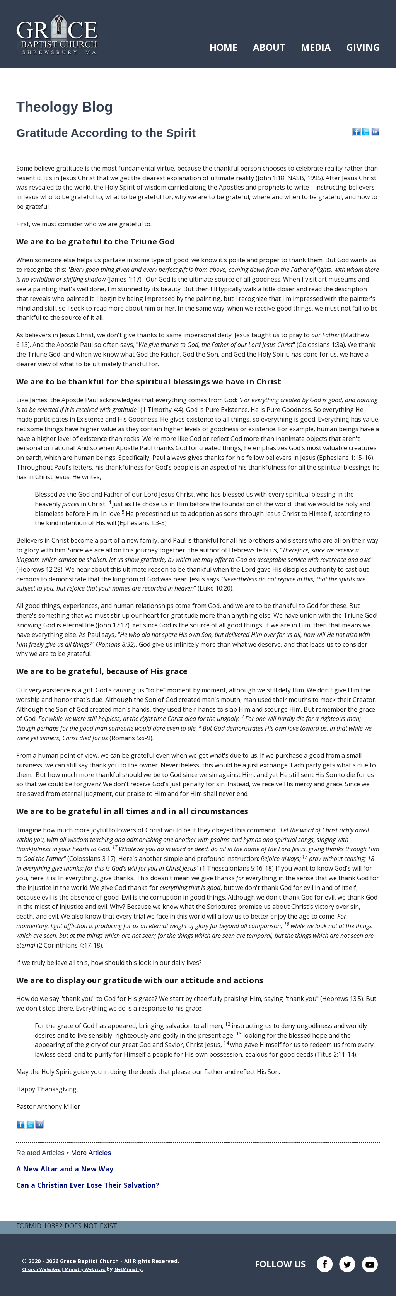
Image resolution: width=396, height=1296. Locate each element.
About (269, 47)
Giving (363, 47)
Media (316, 47)
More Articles (91, 1153)
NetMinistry (128, 1269)
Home (223, 47)
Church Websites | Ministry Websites (64, 1269)
